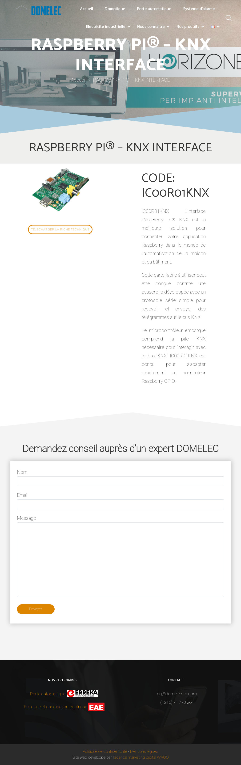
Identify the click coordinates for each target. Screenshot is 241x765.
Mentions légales (144, 751)
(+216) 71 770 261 (177, 702)
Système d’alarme (199, 9)
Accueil (86, 9)
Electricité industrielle (105, 26)
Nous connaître (151, 26)
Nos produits (188, 26)
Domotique (115, 9)
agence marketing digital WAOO (141, 757)
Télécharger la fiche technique (60, 229)
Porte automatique (154, 9)
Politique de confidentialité (105, 751)
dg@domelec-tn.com (177, 693)
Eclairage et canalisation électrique (55, 706)
